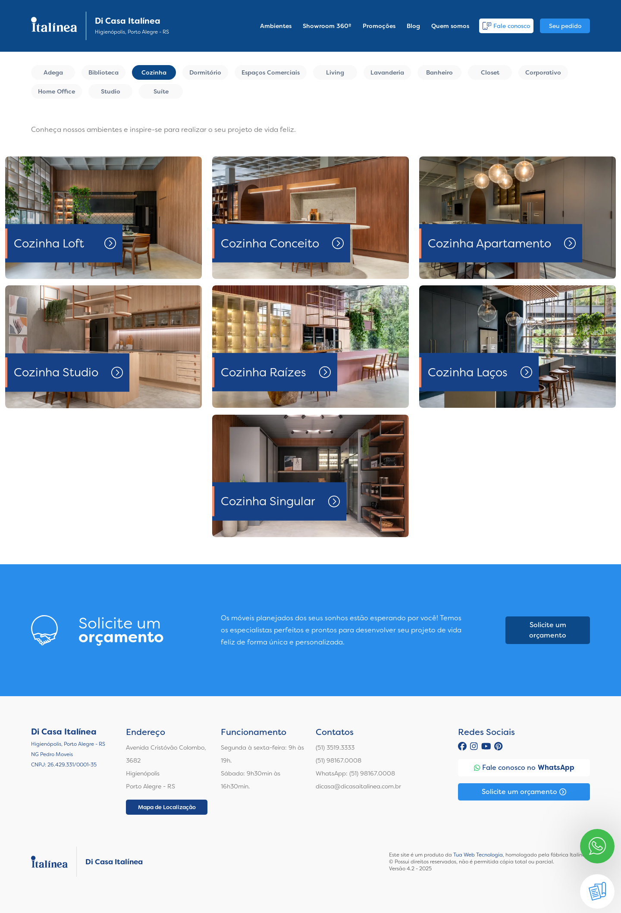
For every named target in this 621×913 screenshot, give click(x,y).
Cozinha (153, 72)
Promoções (379, 26)
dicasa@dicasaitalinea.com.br (358, 786)
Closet (490, 72)
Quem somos (450, 26)
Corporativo (543, 72)
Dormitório (205, 72)
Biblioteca (103, 72)
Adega (53, 72)
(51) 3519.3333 (335, 747)
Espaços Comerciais (271, 72)
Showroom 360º (327, 26)
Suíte (161, 91)
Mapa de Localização (167, 807)
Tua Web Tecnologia (478, 854)
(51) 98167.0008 (338, 760)
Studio (110, 91)
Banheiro (439, 72)
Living (335, 72)
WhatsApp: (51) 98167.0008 (355, 773)
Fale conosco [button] (506, 26)
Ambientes (276, 26)
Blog (413, 26)
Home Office (56, 91)
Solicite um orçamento (547, 630)
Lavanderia (387, 72)
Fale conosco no (524, 768)
